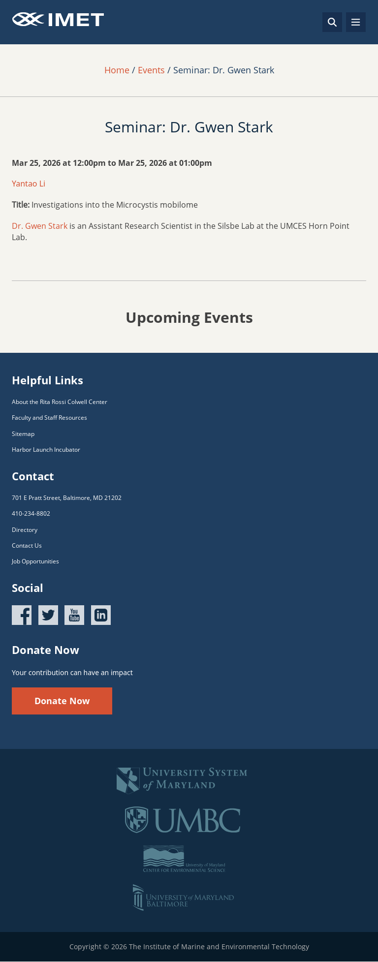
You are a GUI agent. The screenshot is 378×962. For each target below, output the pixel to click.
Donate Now (62, 701)
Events (151, 70)
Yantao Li (28, 183)
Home (116, 70)
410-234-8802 (31, 513)
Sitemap (23, 434)
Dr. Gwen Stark (39, 225)
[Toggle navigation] (356, 22)
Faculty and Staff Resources (49, 417)
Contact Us (27, 545)
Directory (24, 530)
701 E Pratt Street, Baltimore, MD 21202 (67, 498)
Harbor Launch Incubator (46, 449)
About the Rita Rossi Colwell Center (59, 402)
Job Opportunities (35, 561)
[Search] (332, 22)
